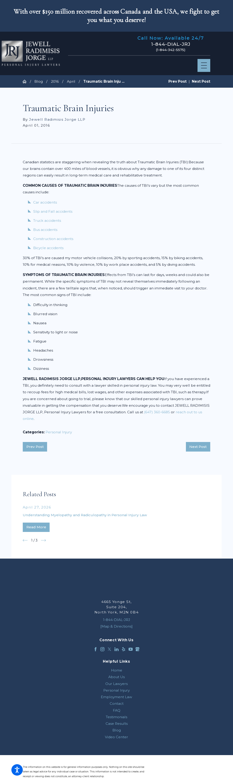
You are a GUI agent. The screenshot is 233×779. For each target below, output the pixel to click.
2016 (55, 81)
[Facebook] (96, 649)
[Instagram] (102, 649)
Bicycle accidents (48, 248)
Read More (36, 527)
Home (116, 670)
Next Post (198, 446)
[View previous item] (25, 540)
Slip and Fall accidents (52, 211)
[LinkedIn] (116, 649)
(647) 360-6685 (157, 412)
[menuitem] (116, 670)
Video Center (116, 737)
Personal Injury (59, 432)
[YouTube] (131, 649)
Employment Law (116, 697)
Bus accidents (45, 229)
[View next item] (43, 540)
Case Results (117, 723)
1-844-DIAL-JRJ (170, 44)
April (71, 81)
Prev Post (35, 446)
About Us (116, 677)
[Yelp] (124, 649)
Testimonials (116, 717)
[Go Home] (26, 81)
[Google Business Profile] (137, 649)
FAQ (116, 710)
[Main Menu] (204, 65)
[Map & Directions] (116, 626)
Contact (117, 703)
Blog (38, 81)
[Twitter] (109, 649)
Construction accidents (53, 239)
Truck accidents (47, 220)
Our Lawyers (116, 684)
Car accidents (45, 202)
